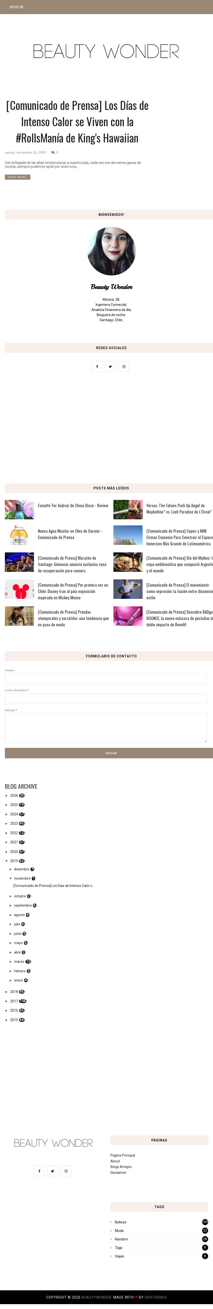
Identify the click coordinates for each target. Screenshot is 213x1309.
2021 (14, 842)
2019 (14, 861)
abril (17, 952)
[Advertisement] (106, 429)
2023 (14, 823)
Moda (119, 1231)
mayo (18, 943)
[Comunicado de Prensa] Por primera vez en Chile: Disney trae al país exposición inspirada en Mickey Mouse (73, 591)
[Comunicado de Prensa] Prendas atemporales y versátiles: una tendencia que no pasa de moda (73, 618)
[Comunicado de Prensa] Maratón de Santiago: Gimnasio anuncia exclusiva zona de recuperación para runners (72, 564)
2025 (14, 805)
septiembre (23, 905)
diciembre (21, 869)
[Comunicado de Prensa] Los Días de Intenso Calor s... (53, 886)
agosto (19, 915)
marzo (19, 962)
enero (18, 980)
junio (17, 934)
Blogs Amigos (121, 1167)
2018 (14, 992)
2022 (14, 833)
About (115, 1161)
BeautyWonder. (97, 1297)
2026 (14, 795)
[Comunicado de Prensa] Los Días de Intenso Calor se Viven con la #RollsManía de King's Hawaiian (77, 121)
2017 (14, 1001)
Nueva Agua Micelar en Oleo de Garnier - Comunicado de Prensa (70, 534)
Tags (118, 1248)
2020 (14, 852)
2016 (14, 1010)
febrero (20, 971)
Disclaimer (119, 1173)
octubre (20, 896)
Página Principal (123, 1155)
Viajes (119, 1256)
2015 (14, 1020)
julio (17, 924)
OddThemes (156, 1297)
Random (121, 1239)
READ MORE (18, 177)
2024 (14, 814)
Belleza (120, 1222)
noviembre (22, 878)
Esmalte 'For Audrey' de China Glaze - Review (73, 505)
